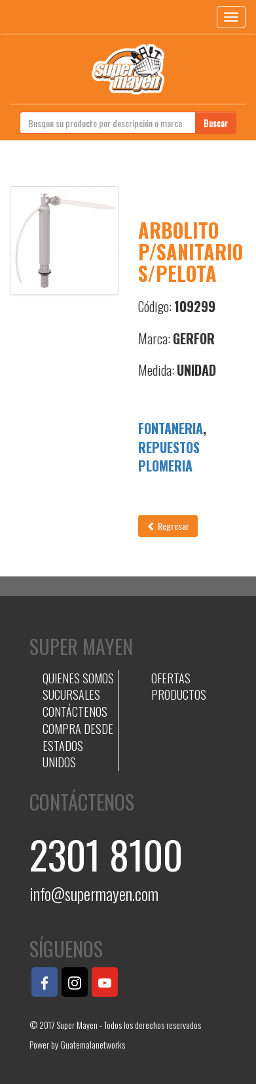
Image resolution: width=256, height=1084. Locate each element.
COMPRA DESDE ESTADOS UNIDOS (78, 745)
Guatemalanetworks (92, 1044)
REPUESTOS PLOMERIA (169, 456)
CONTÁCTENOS (75, 711)
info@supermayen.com (93, 893)
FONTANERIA (170, 428)
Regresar (168, 525)
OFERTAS (171, 678)
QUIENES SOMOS (78, 678)
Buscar (216, 122)
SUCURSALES (71, 694)
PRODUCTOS (178, 694)
